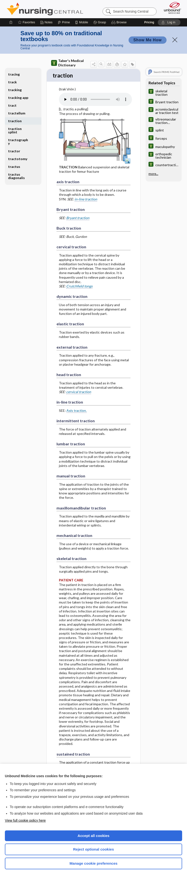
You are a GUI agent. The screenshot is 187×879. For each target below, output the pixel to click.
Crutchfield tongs (79, 286)
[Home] (11, 22)
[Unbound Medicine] (171, 7)
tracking (15, 90)
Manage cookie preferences (94, 863)
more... (153, 174)
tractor (14, 151)
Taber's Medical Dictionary (67, 63)
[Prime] (64, 22)
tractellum (16, 113)
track (12, 82)
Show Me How (147, 40)
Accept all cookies (94, 836)
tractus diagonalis (16, 176)
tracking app (18, 97)
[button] (119, 22)
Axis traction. (76, 411)
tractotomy (17, 159)
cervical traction (78, 392)
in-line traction (86, 200)
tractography (18, 141)
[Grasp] (99, 22)
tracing (14, 74)
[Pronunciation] (95, 99)
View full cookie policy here (25, 820)
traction (15, 121)
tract (12, 105)
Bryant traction (77, 218)
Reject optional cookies (93, 849)
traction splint (15, 130)
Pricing (149, 22)
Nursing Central (45, 9)
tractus (14, 166)
